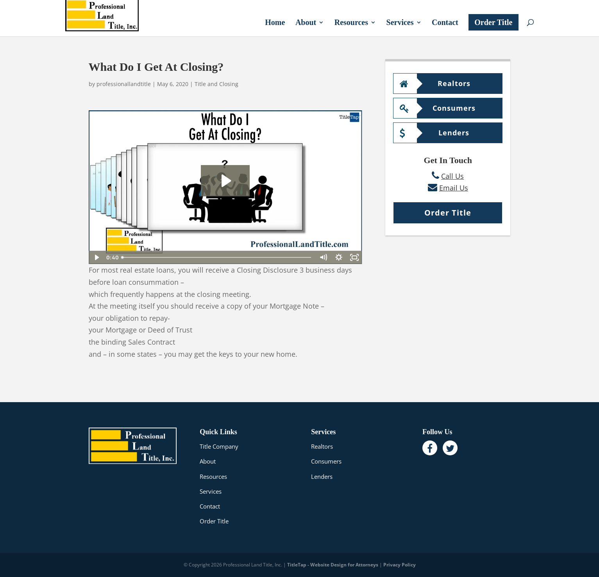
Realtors (435, 83)
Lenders (434, 132)
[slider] (216, 257)
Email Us (453, 187)
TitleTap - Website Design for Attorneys (332, 564)
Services (400, 23)
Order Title (493, 22)
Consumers (438, 108)
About (305, 23)
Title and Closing (216, 84)
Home (275, 23)
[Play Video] (96, 257)
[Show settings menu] (339, 257)
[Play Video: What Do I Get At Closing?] (225, 180)
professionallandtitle (124, 84)
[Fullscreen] (354, 257)
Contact (445, 23)
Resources (351, 23)
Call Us (452, 176)
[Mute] (323, 257)
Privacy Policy (399, 564)
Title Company (219, 446)
